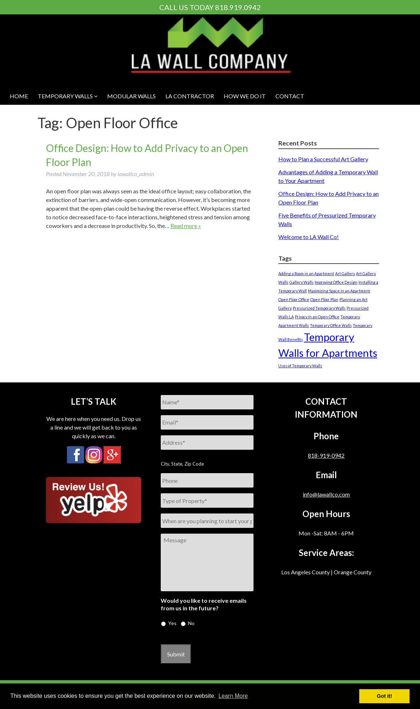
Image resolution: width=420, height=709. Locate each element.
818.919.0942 (238, 7)
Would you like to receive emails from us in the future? (204, 604)
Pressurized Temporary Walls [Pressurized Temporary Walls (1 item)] (319, 308)
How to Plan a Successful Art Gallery (323, 159)
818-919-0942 (326, 455)
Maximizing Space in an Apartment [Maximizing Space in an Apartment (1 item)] (339, 290)
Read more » (185, 225)
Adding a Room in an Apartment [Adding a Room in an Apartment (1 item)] (306, 273)
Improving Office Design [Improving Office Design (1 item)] (336, 282)
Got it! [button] (384, 696)
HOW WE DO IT (245, 96)
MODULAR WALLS (131, 96)
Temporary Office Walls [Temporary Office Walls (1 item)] (331, 325)
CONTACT (289, 96)
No (191, 623)
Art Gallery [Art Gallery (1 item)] (345, 273)
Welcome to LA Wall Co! (308, 236)
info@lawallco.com (326, 494)
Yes (172, 623)
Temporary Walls (67, 96)
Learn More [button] (233, 696)
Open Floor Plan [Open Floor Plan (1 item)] (324, 299)
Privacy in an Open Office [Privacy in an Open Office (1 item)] (317, 316)
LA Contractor (189, 96)
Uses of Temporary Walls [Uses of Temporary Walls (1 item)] (300, 365)
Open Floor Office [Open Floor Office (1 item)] (293, 299)
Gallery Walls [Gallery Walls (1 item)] (301, 282)
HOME (19, 96)
